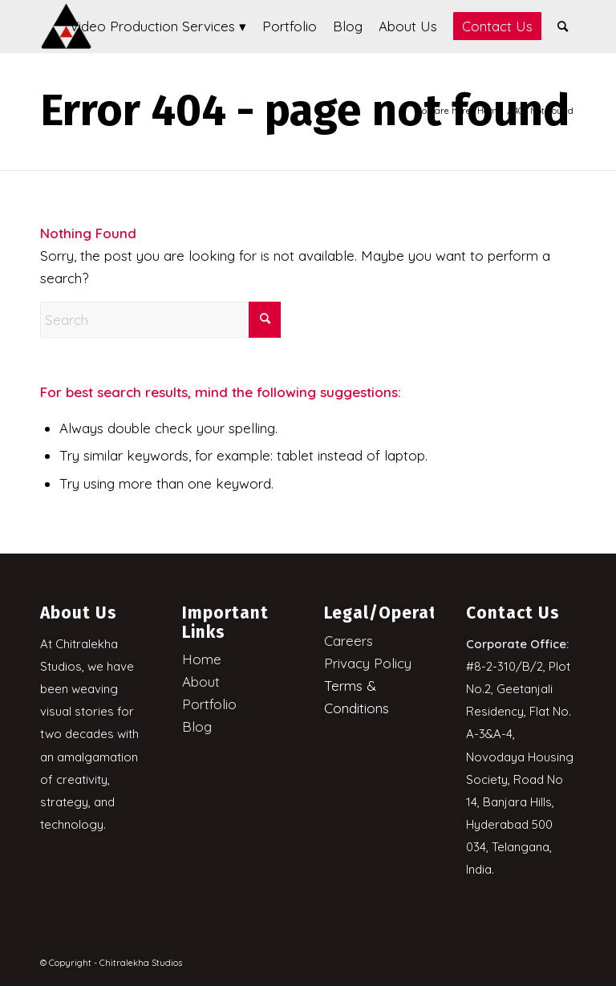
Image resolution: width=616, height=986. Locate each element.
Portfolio (209, 704)
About (201, 681)
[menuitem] (158, 26)
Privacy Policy (367, 663)
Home (201, 659)
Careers (348, 640)
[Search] (562, 26)
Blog (197, 726)
